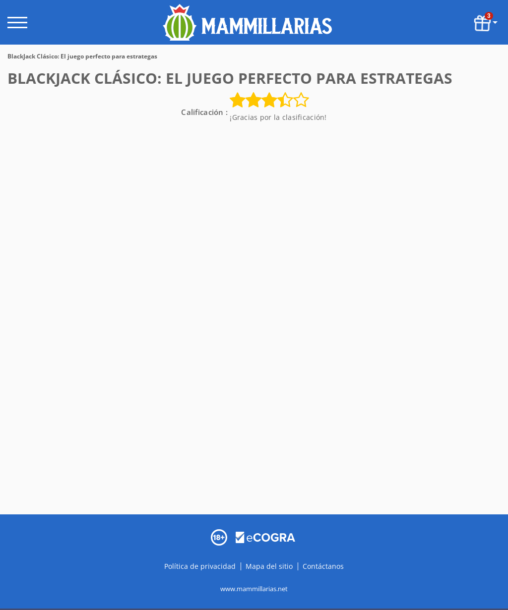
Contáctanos (323, 565)
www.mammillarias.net (254, 588)
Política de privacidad (201, 565)
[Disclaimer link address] (265, 536)
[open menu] (17, 22)
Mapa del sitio (269, 565)
